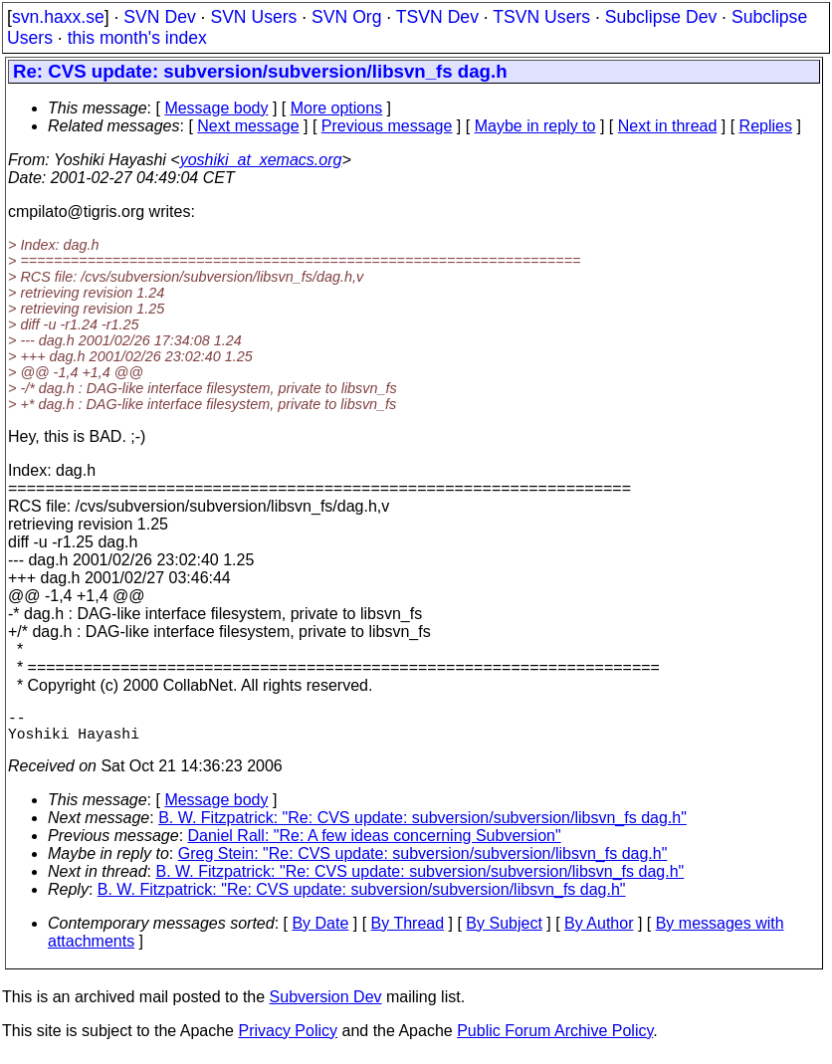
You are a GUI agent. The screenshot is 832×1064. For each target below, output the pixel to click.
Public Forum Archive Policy (555, 1038)
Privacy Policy (287, 1038)
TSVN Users (541, 17)
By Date (320, 931)
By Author (598, 931)
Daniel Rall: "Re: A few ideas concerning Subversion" (374, 843)
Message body (216, 108)
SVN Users (253, 17)
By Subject (503, 931)
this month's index (137, 38)
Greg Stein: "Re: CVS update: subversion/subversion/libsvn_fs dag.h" (423, 861)
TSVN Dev (437, 17)
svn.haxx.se (58, 17)
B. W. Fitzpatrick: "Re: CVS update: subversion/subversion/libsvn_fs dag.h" (422, 825)
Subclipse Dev (661, 17)
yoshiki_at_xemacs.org (261, 159)
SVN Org (346, 17)
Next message (248, 125)
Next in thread (668, 125)
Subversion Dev (326, 1004)
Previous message (387, 125)
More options (337, 108)
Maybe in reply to (535, 125)
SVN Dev (159, 17)
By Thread (408, 931)
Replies (765, 125)
